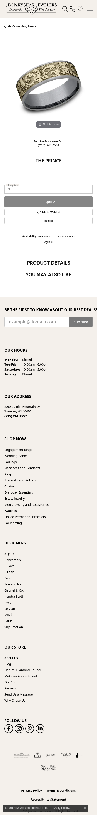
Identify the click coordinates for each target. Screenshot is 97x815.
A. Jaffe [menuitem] (9, 554)
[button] (65, 9)
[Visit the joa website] (79, 755)
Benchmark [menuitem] (12, 560)
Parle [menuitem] (8, 621)
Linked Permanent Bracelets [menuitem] (25, 517)
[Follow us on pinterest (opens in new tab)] (29, 728)
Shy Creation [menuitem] (13, 627)
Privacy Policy (31, 790)
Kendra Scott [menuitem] (13, 596)
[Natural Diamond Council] (48, 768)
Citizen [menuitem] (9, 572)
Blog (7, 664)
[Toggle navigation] (90, 9)
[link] (72, 9)
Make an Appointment (20, 676)
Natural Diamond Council (22, 670)
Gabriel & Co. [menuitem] (14, 590)
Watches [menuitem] (10, 511)
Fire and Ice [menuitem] (12, 584)
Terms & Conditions (61, 790)
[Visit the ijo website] (50, 755)
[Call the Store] (15, 416)
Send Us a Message (18, 694)
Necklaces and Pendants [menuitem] (22, 468)
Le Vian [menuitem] (9, 609)
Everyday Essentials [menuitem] (18, 492)
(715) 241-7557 (48, 145)
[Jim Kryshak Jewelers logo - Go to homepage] (31, 9)
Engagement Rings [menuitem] (18, 450)
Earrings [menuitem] (10, 462)
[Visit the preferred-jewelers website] (65, 755)
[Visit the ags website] (22, 755)
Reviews (10, 688)
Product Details (48, 263)
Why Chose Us (14, 700)
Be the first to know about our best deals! (48, 310)
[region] (48, 85)
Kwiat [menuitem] (8, 602)
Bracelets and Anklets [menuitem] (20, 480)
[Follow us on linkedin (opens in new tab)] (40, 728)
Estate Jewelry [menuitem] (14, 498)
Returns (48, 220)
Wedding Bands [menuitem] (15, 456)
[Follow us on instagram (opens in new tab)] (19, 728)
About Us (11, 658)
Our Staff (11, 682)
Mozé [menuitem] (8, 615)
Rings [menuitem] (8, 474)
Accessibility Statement (48, 799)
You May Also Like (49, 274)
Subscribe (81, 322)
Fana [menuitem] (8, 578)
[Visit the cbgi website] (37, 755)
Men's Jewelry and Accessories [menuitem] (26, 504)
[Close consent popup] (84, 808)
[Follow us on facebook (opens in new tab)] (8, 728)
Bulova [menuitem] (9, 566)
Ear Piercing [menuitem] (13, 523)
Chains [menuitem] (9, 486)
